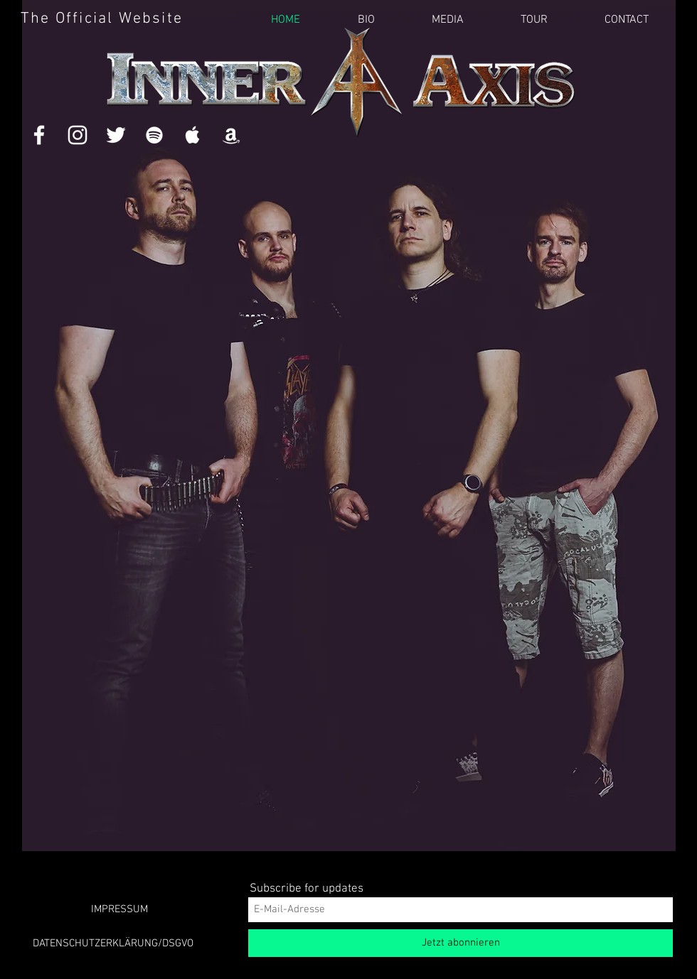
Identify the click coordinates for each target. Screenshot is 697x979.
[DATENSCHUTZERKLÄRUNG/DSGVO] (113, 943)
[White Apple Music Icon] (193, 135)
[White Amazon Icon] (231, 135)
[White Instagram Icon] (77, 135)
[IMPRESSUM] (119, 909)
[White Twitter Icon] (116, 135)
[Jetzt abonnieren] (460, 943)
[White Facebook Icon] (39, 135)
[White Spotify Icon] (154, 135)
